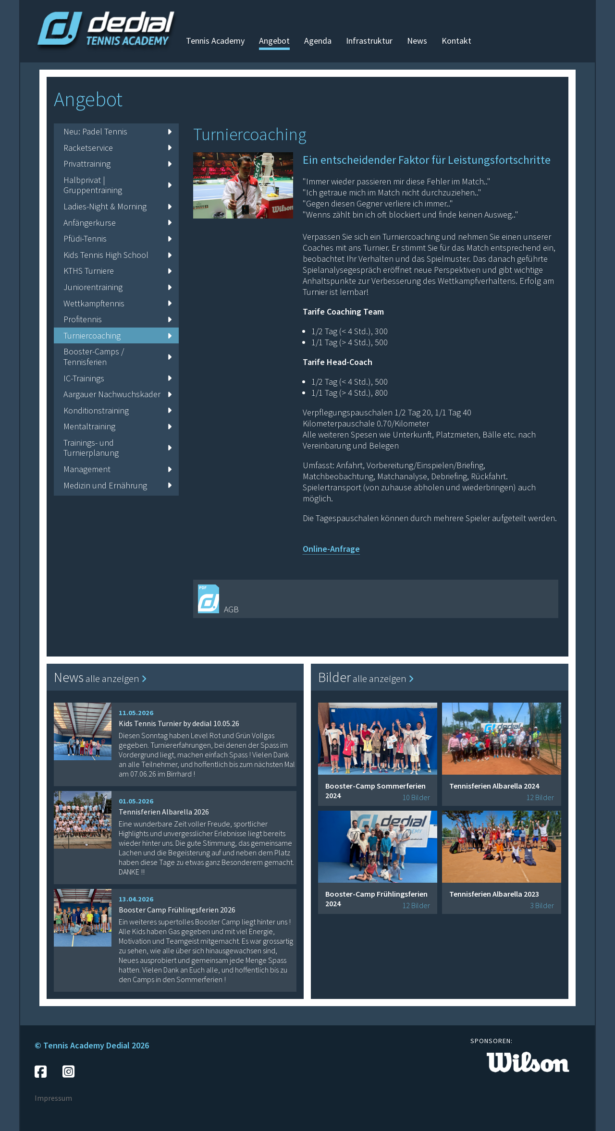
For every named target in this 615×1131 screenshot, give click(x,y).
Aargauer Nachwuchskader (117, 394)
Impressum (53, 1098)
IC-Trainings (117, 378)
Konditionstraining (117, 410)
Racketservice (117, 147)
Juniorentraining (117, 286)
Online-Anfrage (331, 548)
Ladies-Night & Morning (117, 206)
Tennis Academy (215, 40)
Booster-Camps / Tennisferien (117, 356)
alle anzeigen (116, 678)
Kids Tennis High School (117, 254)
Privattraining (117, 163)
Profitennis (117, 319)
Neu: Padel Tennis (117, 131)
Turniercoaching (117, 335)
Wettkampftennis (117, 303)
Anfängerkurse (117, 222)
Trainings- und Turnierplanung (117, 448)
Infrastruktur (369, 40)
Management (117, 468)
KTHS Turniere (117, 270)
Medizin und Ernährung (117, 485)
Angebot (274, 40)
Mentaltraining (117, 426)
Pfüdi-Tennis (117, 238)
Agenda (318, 40)
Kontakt (456, 40)
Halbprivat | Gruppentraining (117, 185)
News (417, 40)
